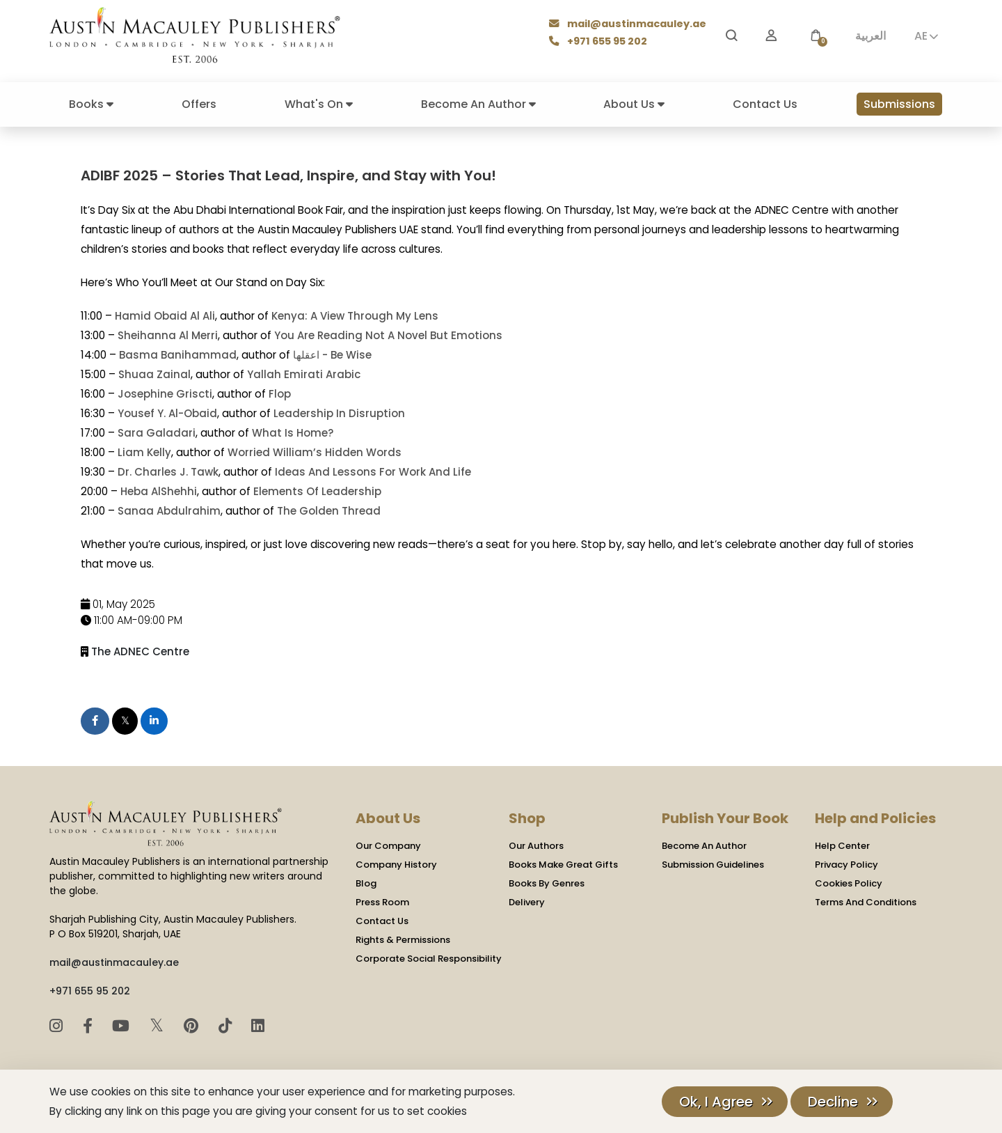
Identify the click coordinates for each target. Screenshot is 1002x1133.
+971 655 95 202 (600, 42)
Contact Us (765, 104)
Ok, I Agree (716, 1101)
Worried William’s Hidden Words (314, 452)
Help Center (842, 845)
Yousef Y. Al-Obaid (167, 413)
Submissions (899, 104)
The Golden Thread (328, 510)
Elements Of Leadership (317, 491)
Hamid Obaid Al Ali (165, 315)
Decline (833, 1101)
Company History (396, 863)
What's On (319, 104)
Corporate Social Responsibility (429, 957)
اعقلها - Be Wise (331, 354)
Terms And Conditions (865, 901)
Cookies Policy (848, 882)
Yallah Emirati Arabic (303, 374)
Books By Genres (546, 882)
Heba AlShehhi (158, 491)
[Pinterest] (193, 1025)
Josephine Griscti (165, 393)
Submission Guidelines (713, 863)
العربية (870, 36)
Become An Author (478, 104)
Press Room (382, 901)
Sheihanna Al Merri (168, 335)
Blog (366, 882)
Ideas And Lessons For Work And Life (373, 471)
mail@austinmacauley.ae (628, 25)
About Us (634, 104)
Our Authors (536, 845)
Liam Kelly (144, 452)
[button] (815, 36)
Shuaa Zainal (154, 374)
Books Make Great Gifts (563, 863)
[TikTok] (227, 1025)
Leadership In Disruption (339, 413)
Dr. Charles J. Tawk (168, 471)
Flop (280, 393)
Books (91, 104)
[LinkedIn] (257, 1025)
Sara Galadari (157, 432)
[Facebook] (90, 1025)
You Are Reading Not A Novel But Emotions (388, 335)
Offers (199, 104)
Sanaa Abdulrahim (168, 510)
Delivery (527, 901)
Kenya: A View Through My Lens (354, 315)
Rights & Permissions (403, 939)
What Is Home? (292, 432)
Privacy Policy (846, 863)
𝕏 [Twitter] (159, 1025)
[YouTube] (123, 1025)
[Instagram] (58, 1025)
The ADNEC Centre (140, 650)
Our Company (388, 845)
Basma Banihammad (177, 354)
